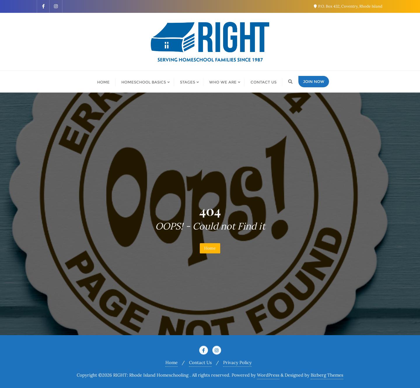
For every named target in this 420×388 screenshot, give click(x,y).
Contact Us (200, 362)
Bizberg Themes (327, 375)
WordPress (268, 375)
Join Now (313, 81)
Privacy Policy (237, 362)
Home (210, 248)
